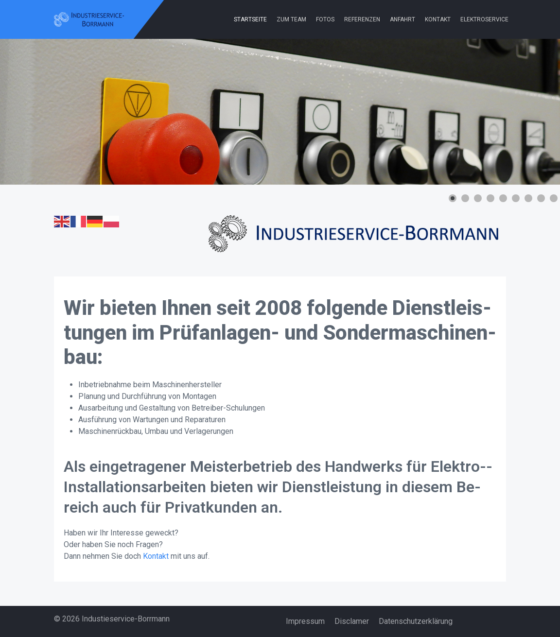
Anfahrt (402, 19)
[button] (452, 198)
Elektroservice (484, 19)
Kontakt (438, 19)
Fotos (325, 19)
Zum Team (291, 19)
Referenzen (362, 19)
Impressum (305, 621)
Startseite (250, 19)
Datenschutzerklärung (416, 621)
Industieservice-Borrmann (126, 618)
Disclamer (351, 621)
